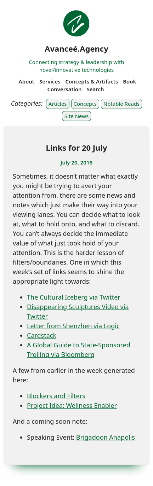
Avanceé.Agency (76, 48)
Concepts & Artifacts (91, 81)
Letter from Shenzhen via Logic (73, 326)
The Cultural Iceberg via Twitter (73, 297)
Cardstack (41, 335)
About (26, 81)
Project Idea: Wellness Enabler (72, 405)
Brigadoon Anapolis (105, 437)
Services (50, 81)
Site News (76, 116)
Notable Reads (121, 103)
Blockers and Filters (56, 396)
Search (95, 89)
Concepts (85, 103)
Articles (58, 103)
